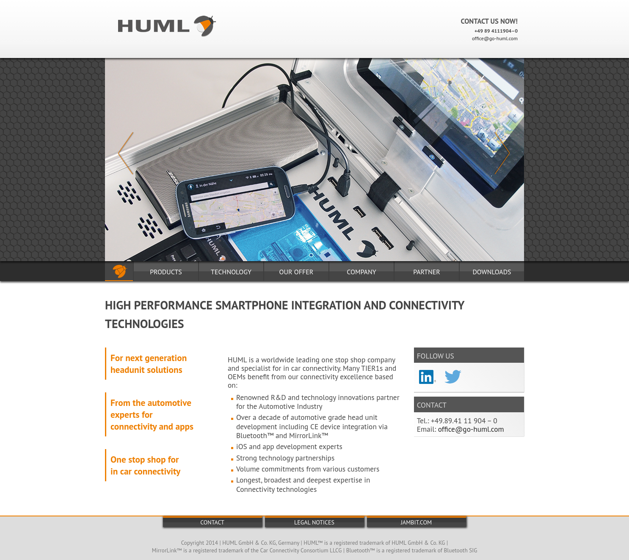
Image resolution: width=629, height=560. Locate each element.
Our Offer (296, 272)
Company (361, 272)
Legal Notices (314, 522)
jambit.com (416, 522)
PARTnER (426, 272)
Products (166, 272)
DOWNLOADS (491, 272)
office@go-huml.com (495, 38)
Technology (231, 272)
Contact (212, 522)
